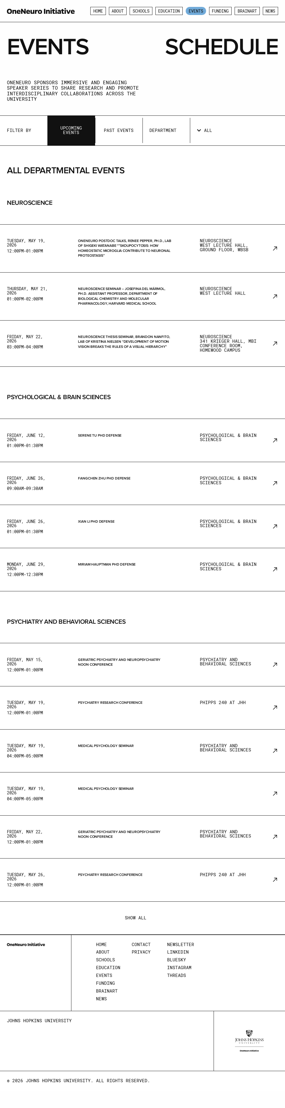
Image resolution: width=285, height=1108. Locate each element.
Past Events (119, 130)
